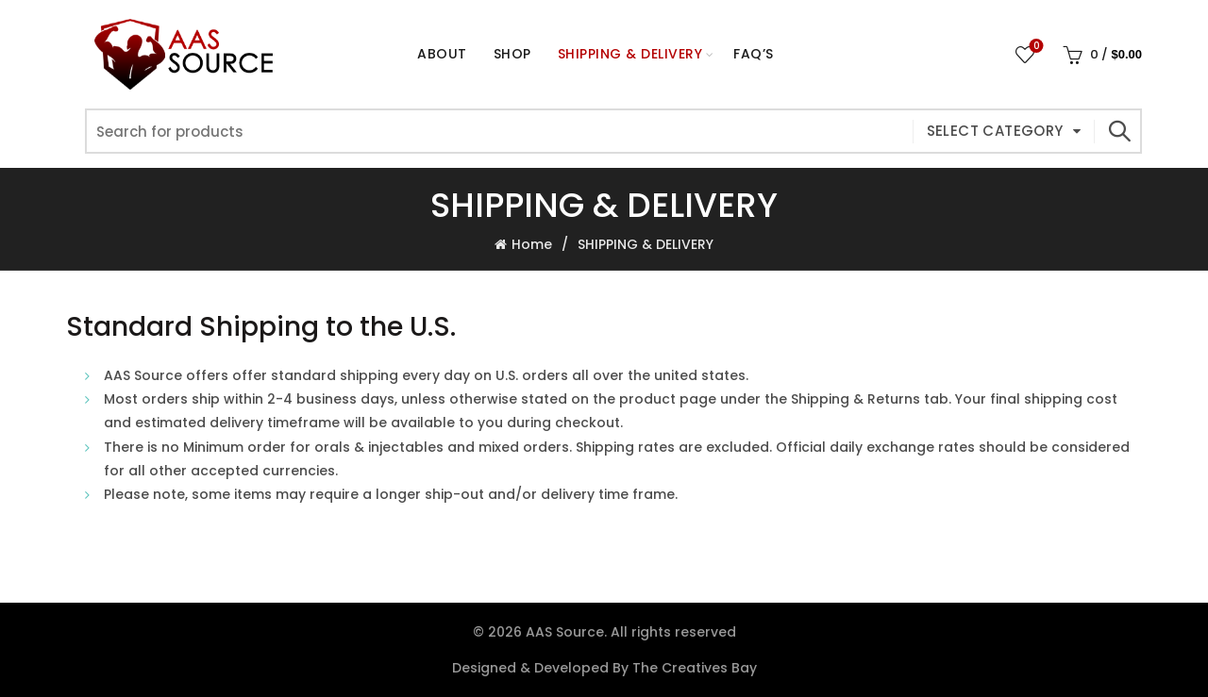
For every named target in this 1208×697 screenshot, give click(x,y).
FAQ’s (753, 53)
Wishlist (1035, 47)
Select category (995, 131)
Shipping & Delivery (630, 53)
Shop (519, 45)
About (442, 53)
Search (1118, 131)
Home (532, 244)
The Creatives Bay (694, 667)
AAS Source (565, 631)
